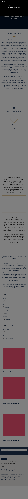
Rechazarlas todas (14, 10)
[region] (14, 8)
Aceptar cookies (14, 14)
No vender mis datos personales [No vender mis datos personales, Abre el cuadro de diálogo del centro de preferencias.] (14, 7)
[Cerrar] (26, 2)
